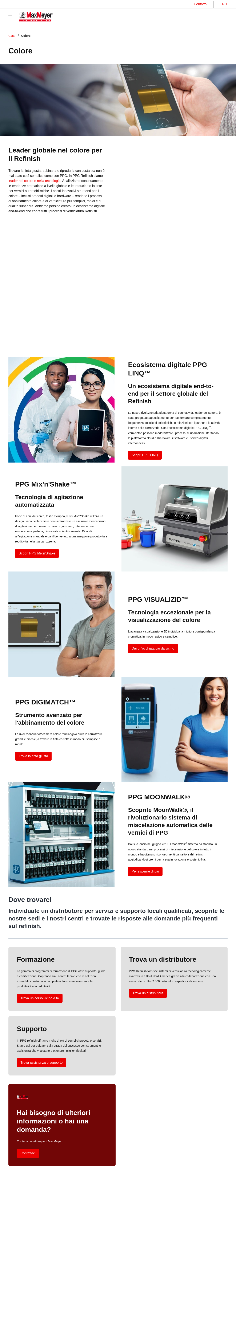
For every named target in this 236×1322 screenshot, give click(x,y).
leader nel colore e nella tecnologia (34, 181)
